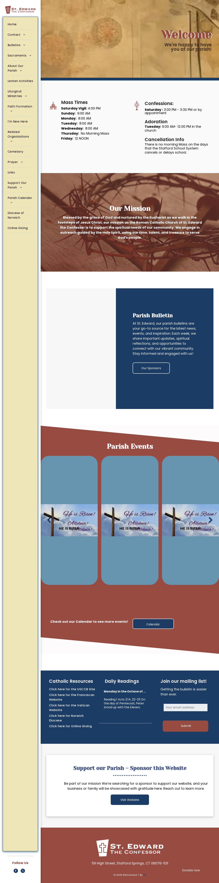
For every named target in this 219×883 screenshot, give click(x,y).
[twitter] (23, 871)
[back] (49, 520)
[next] (210, 520)
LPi (144, 875)
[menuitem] (21, 24)
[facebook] (16, 871)
